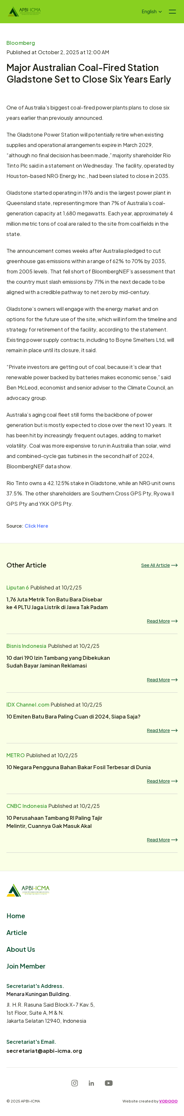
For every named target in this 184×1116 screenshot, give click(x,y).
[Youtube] (109, 1083)
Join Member (25, 965)
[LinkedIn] (91, 1083)
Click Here (37, 525)
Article (16, 932)
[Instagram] (74, 1083)
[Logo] (24, 11)
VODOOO (168, 1101)
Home (15, 915)
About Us (20, 948)
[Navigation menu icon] (172, 11)
